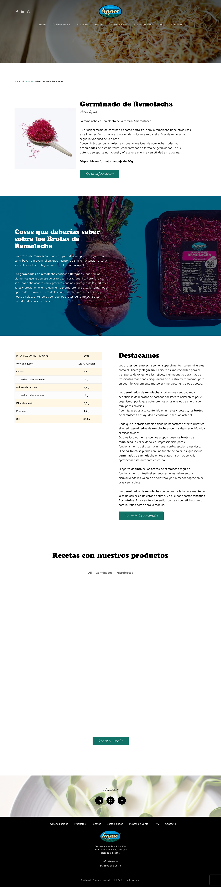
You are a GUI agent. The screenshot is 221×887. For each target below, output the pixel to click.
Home (18, 81)
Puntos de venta (138, 823)
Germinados (104, 572)
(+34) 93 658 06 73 (110, 865)
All (90, 572)
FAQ (156, 823)
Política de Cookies (90, 880)
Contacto (170, 823)
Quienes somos (59, 823)
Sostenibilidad (115, 823)
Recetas (96, 823)
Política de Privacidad (129, 880)
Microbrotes (124, 572)
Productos (28, 81)
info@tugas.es (110, 861)
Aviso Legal (109, 880)
